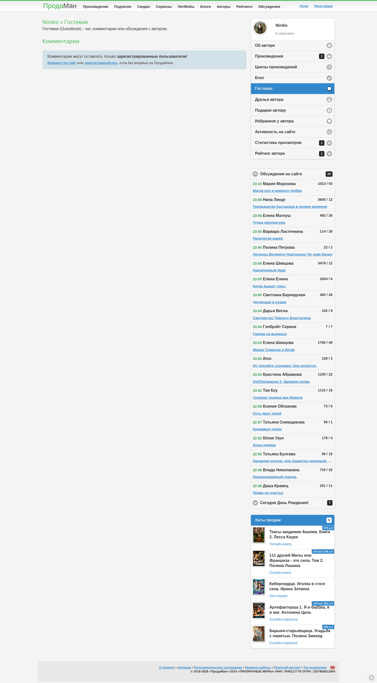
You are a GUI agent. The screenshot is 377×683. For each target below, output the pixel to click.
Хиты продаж (293, 521)
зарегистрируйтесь (100, 64)
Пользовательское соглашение (218, 668)
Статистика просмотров (289, 144)
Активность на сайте (275, 133)
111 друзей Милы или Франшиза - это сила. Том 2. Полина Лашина (296, 561)
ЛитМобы (186, 7)
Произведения (95, 7)
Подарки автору (270, 111)
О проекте (167, 668)
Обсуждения (269, 7)
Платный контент (287, 668)
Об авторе (265, 46)
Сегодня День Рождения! (297, 503)
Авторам (184, 668)
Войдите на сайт (61, 64)
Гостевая (263, 89)
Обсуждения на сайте (297, 175)
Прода (60, 6)
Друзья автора (269, 100)
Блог (259, 79)
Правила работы (258, 668)
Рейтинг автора (289, 154)
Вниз (371, 677)
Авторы (224, 7)
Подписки (122, 7)
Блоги (205, 7)
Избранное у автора (274, 122)
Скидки (143, 7)
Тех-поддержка (315, 668)
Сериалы (164, 7)
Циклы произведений (276, 68)
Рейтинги (244, 7)
